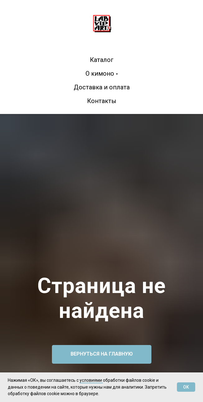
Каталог (101, 60)
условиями (91, 380)
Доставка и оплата (102, 87)
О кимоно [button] (99, 73)
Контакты (101, 101)
